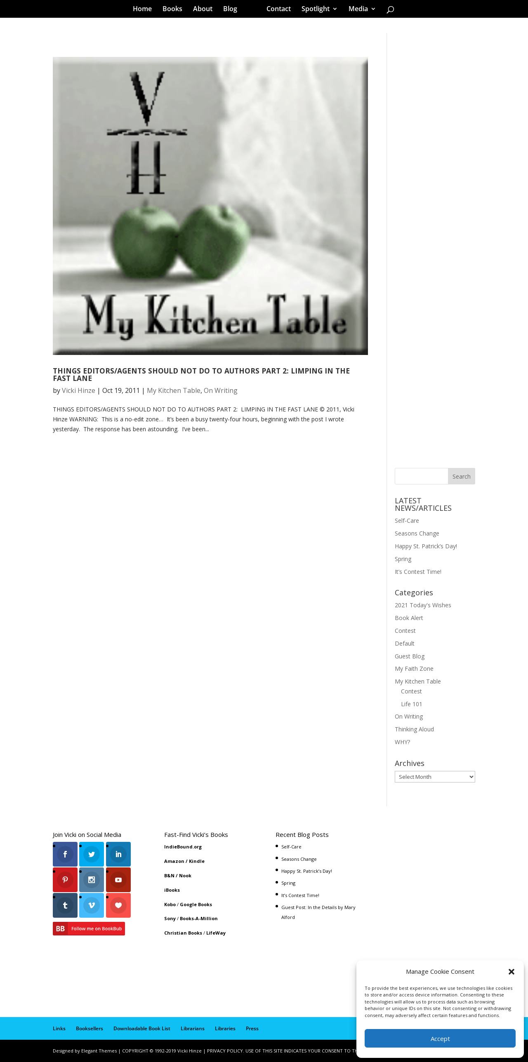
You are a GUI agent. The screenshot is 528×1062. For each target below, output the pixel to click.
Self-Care (407, 520)
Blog (233, 10)
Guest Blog (409, 656)
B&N (169, 875)
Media (355, 10)
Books (175, 10)
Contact (276, 10)
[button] (511, 972)
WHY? (402, 742)
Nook (185, 875)
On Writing (221, 390)
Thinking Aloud (414, 729)
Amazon (174, 861)
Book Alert (409, 618)
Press (252, 1028)
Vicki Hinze (78, 390)
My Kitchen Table (173, 390)
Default (405, 643)
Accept (440, 1038)
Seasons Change (417, 533)
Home (145, 10)
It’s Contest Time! (418, 572)
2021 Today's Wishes (423, 605)
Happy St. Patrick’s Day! (426, 546)
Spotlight (313, 10)
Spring (403, 559)
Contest (405, 630)
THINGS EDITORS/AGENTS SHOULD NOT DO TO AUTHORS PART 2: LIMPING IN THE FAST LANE (201, 374)
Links (59, 1028)
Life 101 (411, 704)
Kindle (197, 861)
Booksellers (89, 1028)
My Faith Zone (414, 668)
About (205, 10)
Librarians (193, 1028)
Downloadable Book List (141, 1028)
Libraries (225, 1028)
